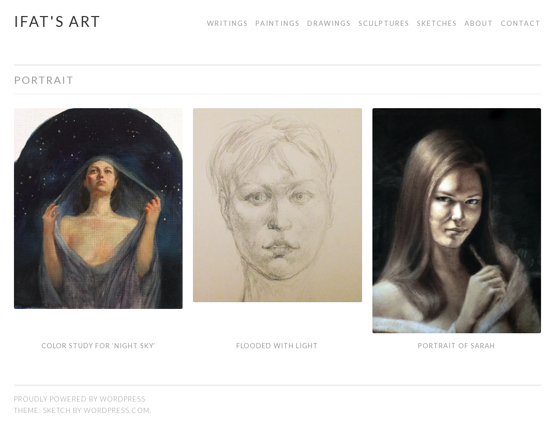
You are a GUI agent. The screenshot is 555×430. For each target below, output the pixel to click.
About (478, 23)
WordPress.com (116, 410)
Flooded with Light (277, 346)
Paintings (278, 23)
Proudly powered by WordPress (79, 399)
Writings (227, 23)
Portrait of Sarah (456, 346)
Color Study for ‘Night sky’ (98, 346)
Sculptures (384, 23)
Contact (521, 23)
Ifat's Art (57, 21)
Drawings (329, 23)
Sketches (437, 23)
